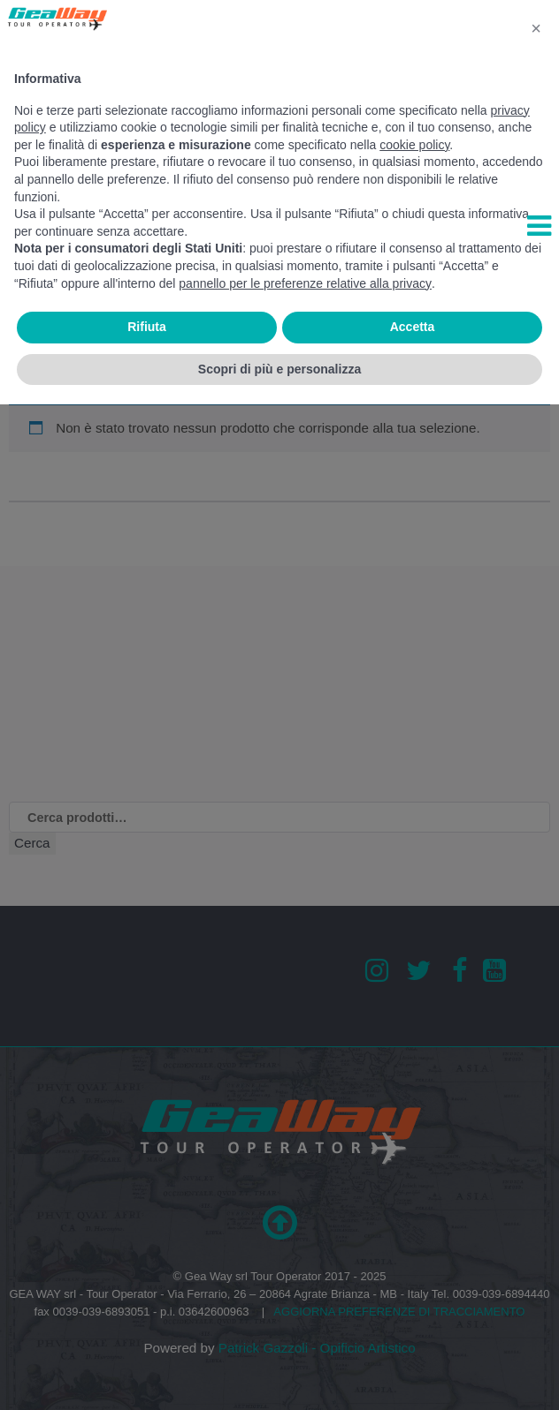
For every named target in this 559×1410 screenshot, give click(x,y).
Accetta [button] (412, 327)
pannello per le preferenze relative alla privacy (305, 283)
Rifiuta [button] (146, 327)
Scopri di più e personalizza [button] (279, 369)
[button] (536, 28)
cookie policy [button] (414, 145)
